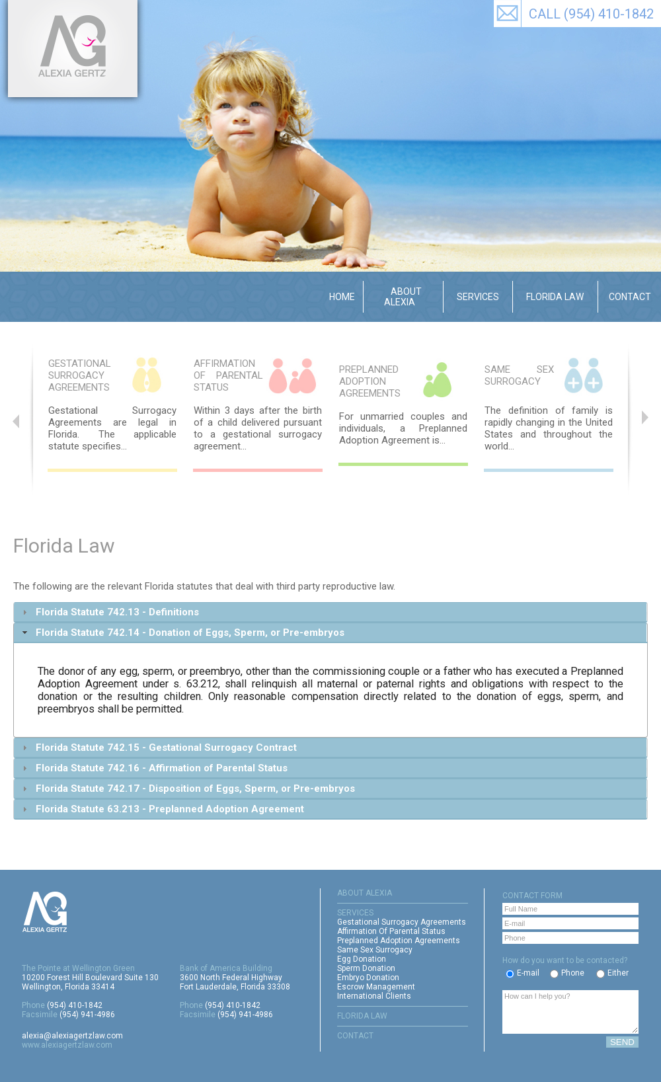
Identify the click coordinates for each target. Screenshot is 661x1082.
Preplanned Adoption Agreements (398, 940)
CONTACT (355, 1035)
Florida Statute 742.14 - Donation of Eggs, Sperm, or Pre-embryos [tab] (182, 632)
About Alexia (403, 296)
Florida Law (555, 296)
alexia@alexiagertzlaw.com (72, 1035)
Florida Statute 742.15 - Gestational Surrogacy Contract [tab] (158, 748)
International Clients (374, 996)
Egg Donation (361, 959)
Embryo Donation (368, 977)
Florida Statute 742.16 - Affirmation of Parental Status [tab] (153, 768)
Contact (630, 296)
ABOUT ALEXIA (364, 893)
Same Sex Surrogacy (374, 949)
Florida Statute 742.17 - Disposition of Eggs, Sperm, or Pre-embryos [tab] (187, 788)
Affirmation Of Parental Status (391, 931)
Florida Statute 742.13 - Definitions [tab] (109, 612)
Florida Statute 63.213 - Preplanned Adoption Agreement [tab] (162, 809)
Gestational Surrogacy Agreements (401, 922)
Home (342, 296)
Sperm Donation (366, 968)
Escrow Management (376, 986)
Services (478, 296)
